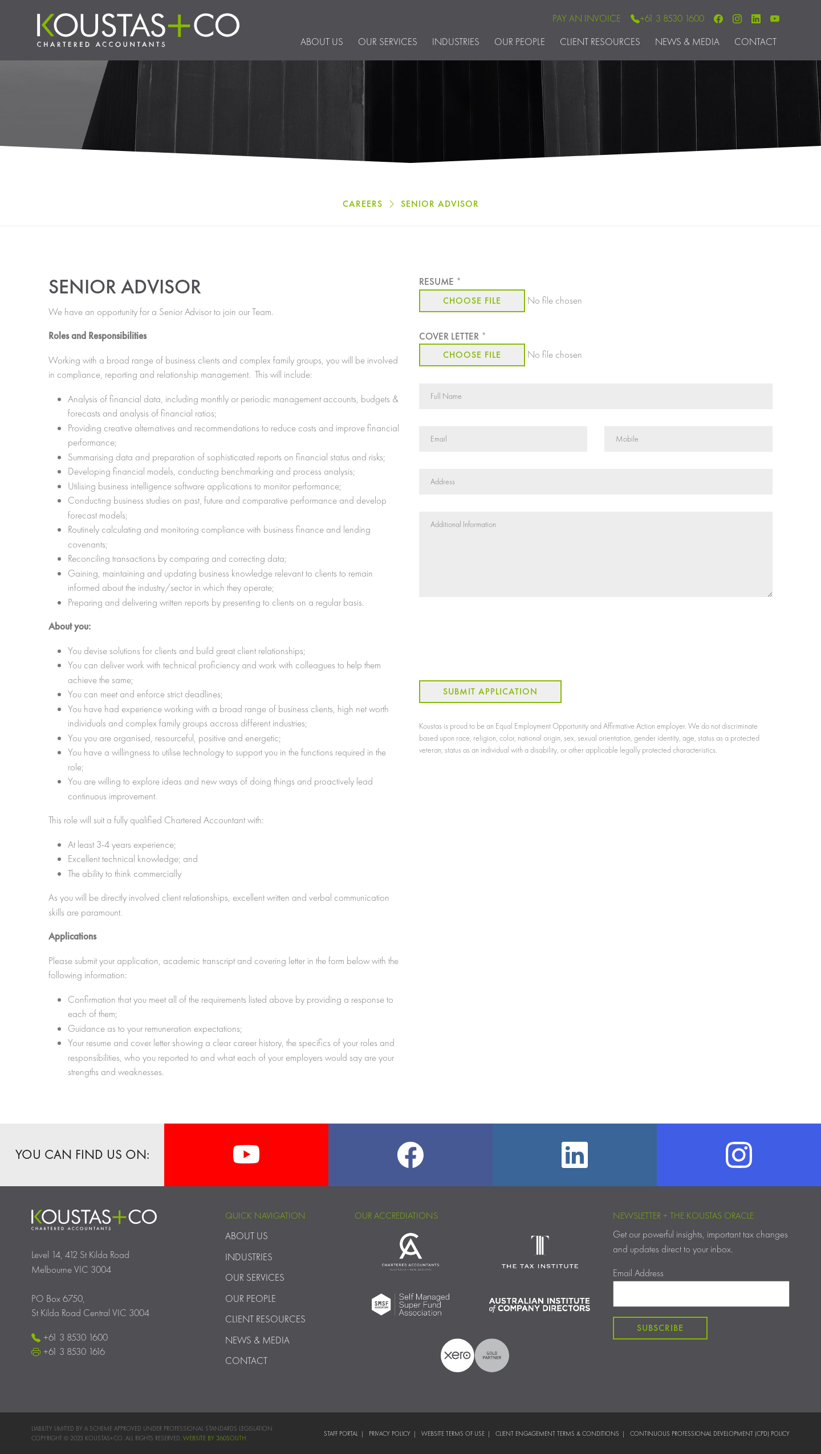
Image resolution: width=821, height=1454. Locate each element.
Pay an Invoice (586, 18)
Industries (455, 41)
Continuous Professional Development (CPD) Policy (710, 1433)
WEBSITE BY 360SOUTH (214, 1438)
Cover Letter (452, 336)
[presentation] (505, 641)
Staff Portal (341, 1433)
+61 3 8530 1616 (68, 1351)
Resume (440, 281)
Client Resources (600, 41)
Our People (519, 41)
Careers (363, 204)
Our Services (387, 41)
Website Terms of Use (453, 1433)
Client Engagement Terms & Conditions (557, 1433)
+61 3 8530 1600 (667, 18)
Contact (755, 41)
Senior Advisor (440, 204)
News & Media (687, 41)
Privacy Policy (389, 1433)
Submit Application (490, 691)
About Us (321, 41)
